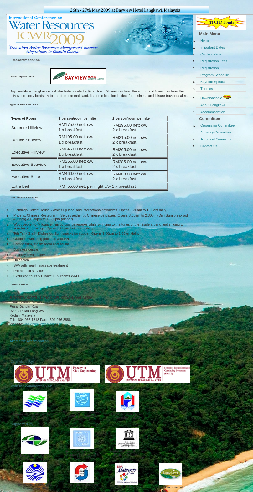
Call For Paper (211, 54)
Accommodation (212, 112)
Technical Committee (216, 139)
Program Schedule (214, 75)
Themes (206, 89)
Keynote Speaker (213, 82)
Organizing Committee (217, 125)
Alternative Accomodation (29, 341)
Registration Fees (213, 61)
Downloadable (216, 97)
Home (204, 40)
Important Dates (212, 47)
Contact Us (208, 146)
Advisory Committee (215, 132)
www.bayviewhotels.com (42, 324)
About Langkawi (212, 105)
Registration (209, 68)
